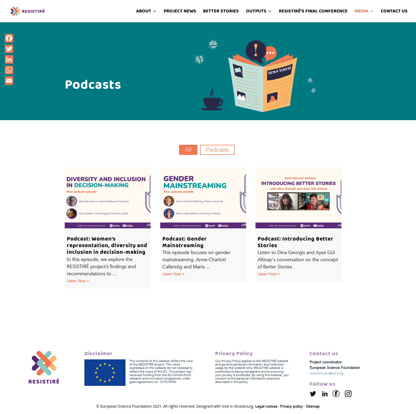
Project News (180, 12)
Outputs (256, 12)
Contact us (394, 12)
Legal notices (266, 406)
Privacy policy (291, 406)
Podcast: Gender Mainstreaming (184, 242)
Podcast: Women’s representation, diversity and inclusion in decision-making (107, 246)
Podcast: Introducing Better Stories (295, 242)
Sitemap (313, 406)
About (143, 12)
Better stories (221, 12)
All (188, 150)
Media (361, 12)
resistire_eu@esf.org (326, 373)
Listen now (76, 281)
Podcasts (217, 150)
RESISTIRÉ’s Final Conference (313, 12)
